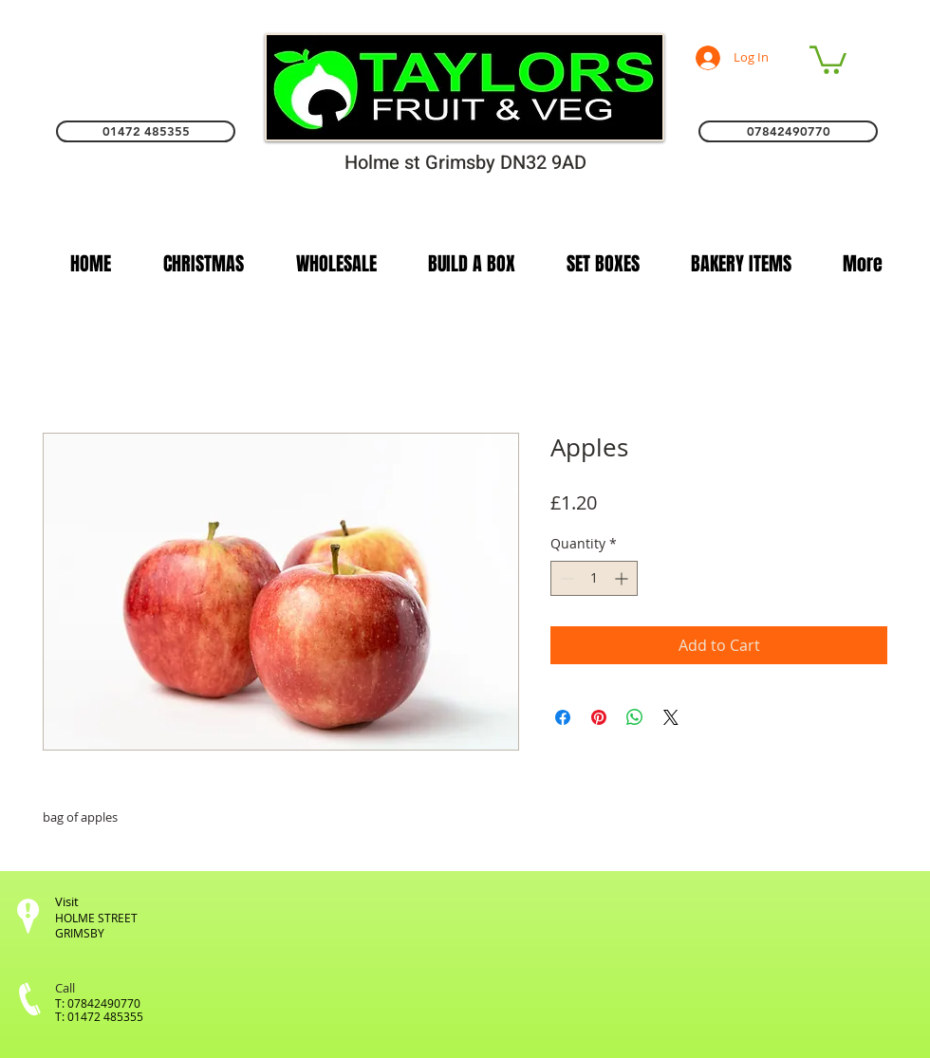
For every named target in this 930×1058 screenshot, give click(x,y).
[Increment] (623, 578)
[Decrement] (565, 578)
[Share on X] (671, 717)
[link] (827, 58)
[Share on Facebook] (562, 717)
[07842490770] (788, 131)
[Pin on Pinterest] (598, 717)
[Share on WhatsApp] (634, 717)
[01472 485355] (145, 131)
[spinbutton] (594, 578)
